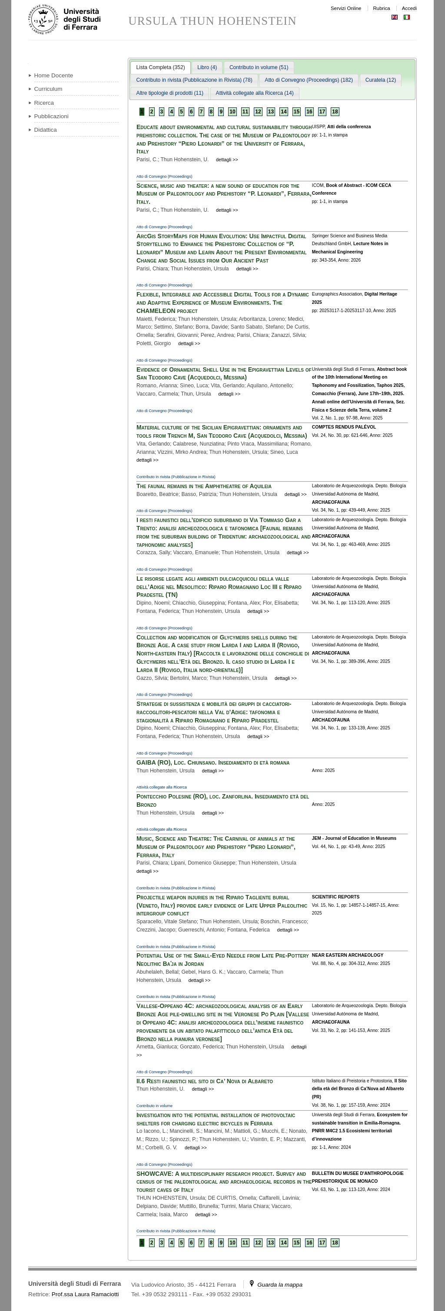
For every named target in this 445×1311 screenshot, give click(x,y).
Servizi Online (346, 8)
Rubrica (381, 8)
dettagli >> (227, 159)
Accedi (409, 8)
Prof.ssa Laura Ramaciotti (85, 1294)
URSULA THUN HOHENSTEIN (212, 21)
